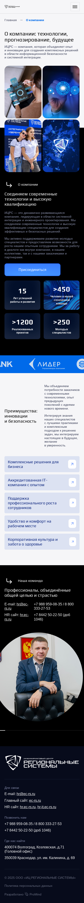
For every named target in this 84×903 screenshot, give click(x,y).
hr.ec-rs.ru (28, 807)
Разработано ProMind (22, 894)
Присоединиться (32, 270)
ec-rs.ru (35, 800)
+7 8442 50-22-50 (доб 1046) (27, 830)
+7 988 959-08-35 (48, 604)
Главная (10, 20)
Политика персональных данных (28, 885)
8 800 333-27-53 (48, 824)
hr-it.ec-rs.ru (46, 807)
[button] (2, 730)
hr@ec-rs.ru (26, 794)
